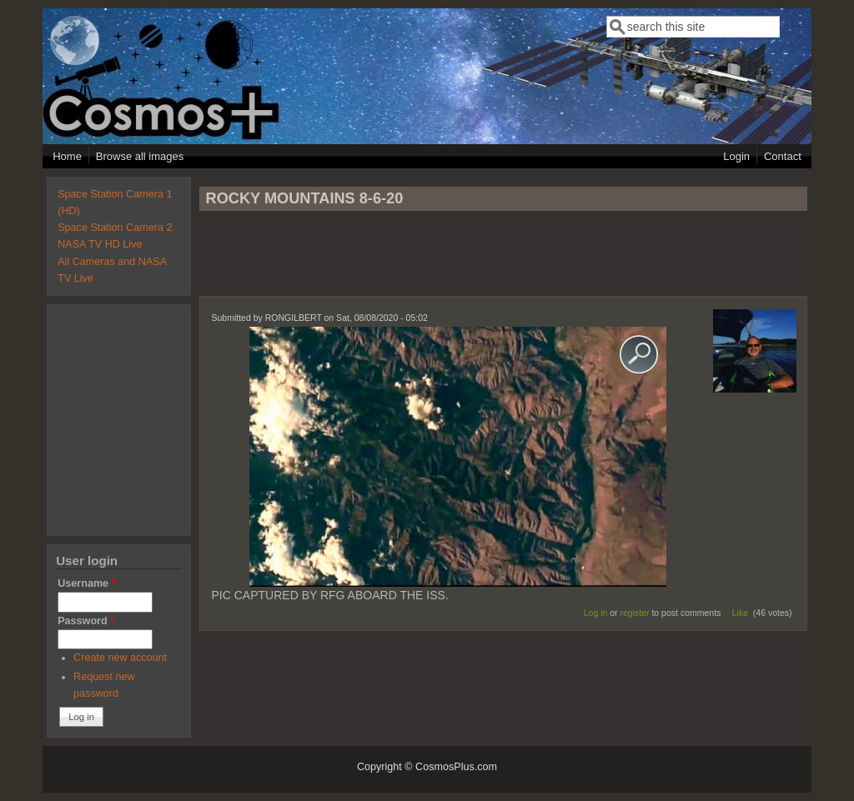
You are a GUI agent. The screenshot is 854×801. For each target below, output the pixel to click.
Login (736, 156)
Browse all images (140, 156)
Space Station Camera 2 (115, 227)
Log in (596, 613)
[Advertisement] (503, 261)
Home (67, 156)
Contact (782, 156)
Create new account (120, 657)
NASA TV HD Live (100, 244)
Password (86, 621)
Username (86, 583)
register (635, 613)
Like (740, 613)
